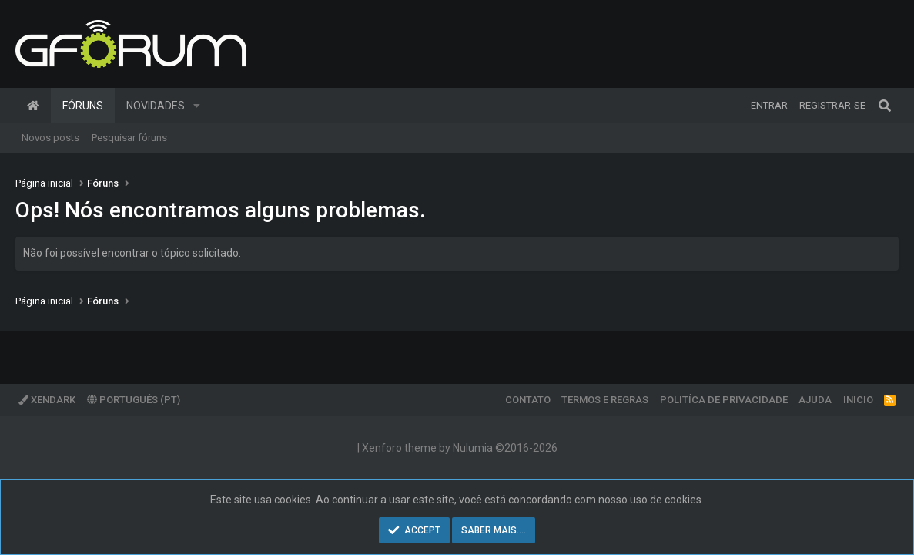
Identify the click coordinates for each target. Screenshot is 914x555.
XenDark (46, 399)
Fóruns (82, 105)
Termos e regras (604, 399)
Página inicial (33, 105)
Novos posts (50, 137)
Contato (528, 399)
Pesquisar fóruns (129, 137)
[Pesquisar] (885, 105)
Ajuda (815, 399)
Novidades (155, 105)
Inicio (858, 399)
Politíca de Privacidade (724, 399)
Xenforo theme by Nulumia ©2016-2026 (459, 448)
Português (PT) (133, 399)
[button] (196, 105)
